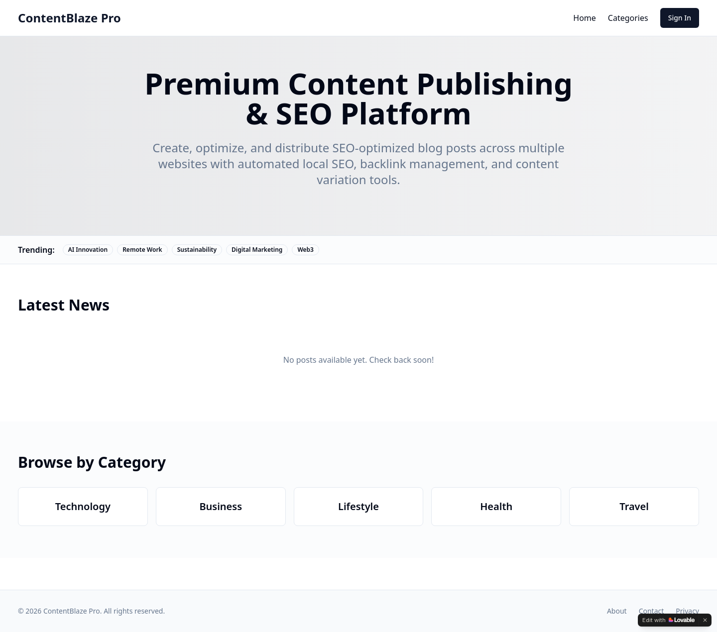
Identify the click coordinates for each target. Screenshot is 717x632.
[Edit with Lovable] (668, 620)
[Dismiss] (705, 620)
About (617, 611)
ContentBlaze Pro (69, 18)
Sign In (679, 17)
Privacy (687, 611)
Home (584, 17)
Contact (651, 611)
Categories (628, 17)
